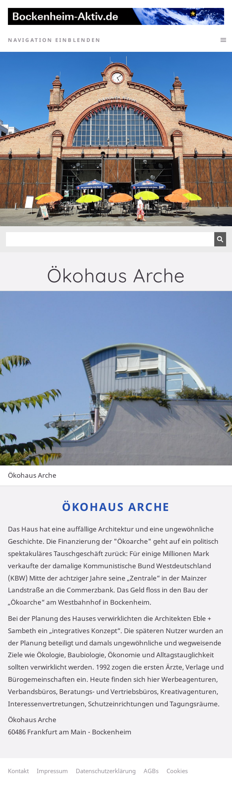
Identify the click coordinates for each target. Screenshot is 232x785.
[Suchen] (110, 239)
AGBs (151, 771)
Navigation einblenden (54, 40)
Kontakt (18, 771)
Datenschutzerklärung (106, 771)
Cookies (177, 771)
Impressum (52, 771)
